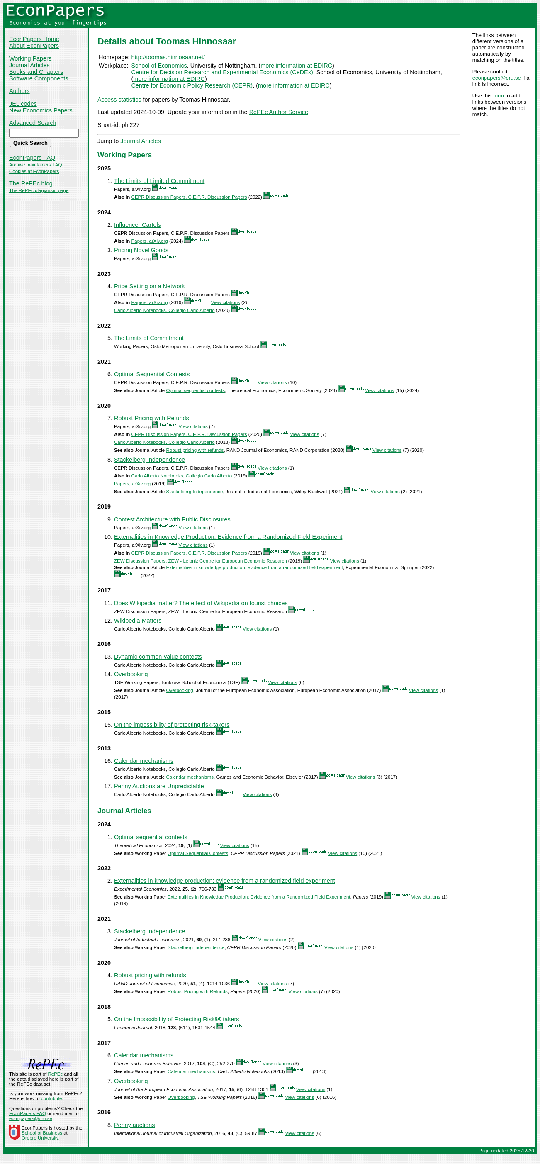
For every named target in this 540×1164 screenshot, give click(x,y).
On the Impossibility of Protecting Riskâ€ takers (176, 1019)
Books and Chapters (36, 71)
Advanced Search (32, 122)
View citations (225, 302)
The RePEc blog (31, 183)
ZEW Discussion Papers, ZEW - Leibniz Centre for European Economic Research (200, 560)
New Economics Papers (41, 110)
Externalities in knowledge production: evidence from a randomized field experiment (254, 567)
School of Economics (159, 65)
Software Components (38, 78)
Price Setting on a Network (149, 286)
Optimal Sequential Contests (152, 374)
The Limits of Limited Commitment (159, 181)
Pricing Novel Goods (141, 250)
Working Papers (30, 58)
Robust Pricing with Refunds (151, 418)
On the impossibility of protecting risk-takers (171, 724)
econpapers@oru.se (496, 78)
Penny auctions (134, 1125)
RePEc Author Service (278, 112)
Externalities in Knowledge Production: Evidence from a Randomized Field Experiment (228, 536)
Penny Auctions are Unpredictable (159, 786)
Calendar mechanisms (143, 760)
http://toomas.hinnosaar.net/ (168, 57)
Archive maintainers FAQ (35, 164)
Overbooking (131, 674)
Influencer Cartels (137, 225)
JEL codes (23, 103)
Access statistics (119, 99)
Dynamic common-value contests (158, 656)
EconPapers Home (34, 39)
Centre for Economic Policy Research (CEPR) (192, 85)
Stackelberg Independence (149, 459)
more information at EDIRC (296, 65)
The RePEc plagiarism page (38, 190)
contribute (51, 1098)
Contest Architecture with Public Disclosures (172, 519)
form (498, 96)
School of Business (42, 1132)
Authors (19, 91)
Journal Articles (29, 65)
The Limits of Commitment (149, 338)
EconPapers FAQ (32, 157)
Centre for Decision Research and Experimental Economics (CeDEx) (222, 72)
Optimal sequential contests (195, 390)
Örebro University (40, 1137)
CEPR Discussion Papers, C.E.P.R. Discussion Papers (189, 197)
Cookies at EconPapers (34, 171)
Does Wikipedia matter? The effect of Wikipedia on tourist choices (201, 603)
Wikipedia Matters (137, 620)
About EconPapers (34, 45)
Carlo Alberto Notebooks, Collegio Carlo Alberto (164, 310)
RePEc (55, 1073)
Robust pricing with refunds (195, 450)
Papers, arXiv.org (149, 241)
